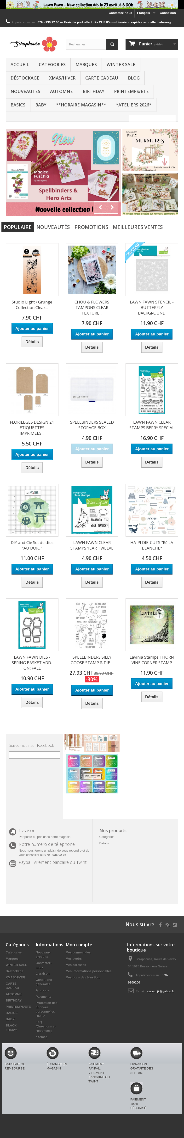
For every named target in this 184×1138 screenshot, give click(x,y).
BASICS (18, 105)
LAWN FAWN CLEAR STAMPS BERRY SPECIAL (151, 424)
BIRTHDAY (93, 91)
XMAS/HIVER (62, 78)
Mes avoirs (74, 958)
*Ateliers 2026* (133, 105)
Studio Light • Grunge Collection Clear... (32, 304)
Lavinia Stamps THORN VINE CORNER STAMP (152, 659)
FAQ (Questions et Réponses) (46, 1026)
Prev (100, 207)
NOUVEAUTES (25, 91)
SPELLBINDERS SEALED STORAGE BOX (92, 424)
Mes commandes (78, 952)
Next (112, 207)
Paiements (43, 996)
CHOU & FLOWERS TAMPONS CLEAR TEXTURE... (92, 307)
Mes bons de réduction (83, 977)
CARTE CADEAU (101, 78)
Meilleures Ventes (138, 227)
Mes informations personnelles (88, 971)
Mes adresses (76, 965)
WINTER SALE (121, 64)
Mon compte (79, 944)
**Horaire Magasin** (81, 105)
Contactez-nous (120, 13)
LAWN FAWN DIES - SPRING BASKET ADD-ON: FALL (32, 662)
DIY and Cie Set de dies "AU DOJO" (32, 545)
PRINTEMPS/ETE (131, 91)
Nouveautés (53, 227)
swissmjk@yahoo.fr (160, 991)
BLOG (134, 78)
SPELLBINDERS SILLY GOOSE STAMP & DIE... (92, 659)
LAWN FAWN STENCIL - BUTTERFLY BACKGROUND (152, 307)
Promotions (91, 227)
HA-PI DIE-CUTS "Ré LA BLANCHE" (151, 545)
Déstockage (25, 78)
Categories (52, 64)
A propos (42, 990)
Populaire (18, 227)
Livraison (43, 973)
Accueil (20, 64)
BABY (40, 105)
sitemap (41, 1037)
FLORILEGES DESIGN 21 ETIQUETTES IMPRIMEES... (32, 427)
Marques (86, 64)
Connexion (168, 13)
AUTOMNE (61, 91)
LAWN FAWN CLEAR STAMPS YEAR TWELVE (92, 545)
